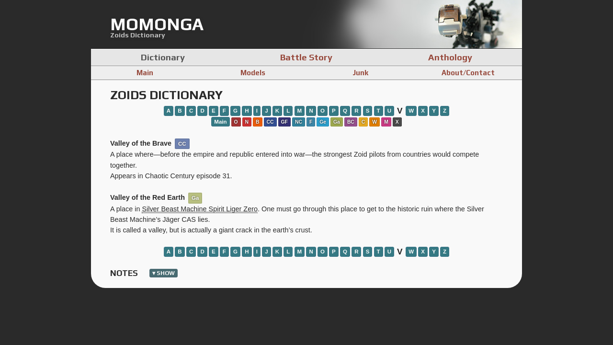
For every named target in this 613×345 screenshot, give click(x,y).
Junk (360, 73)
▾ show (163, 273)
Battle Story (306, 57)
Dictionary (163, 57)
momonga (157, 24)
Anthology (450, 57)
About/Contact (468, 73)
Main (144, 73)
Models (252, 73)
